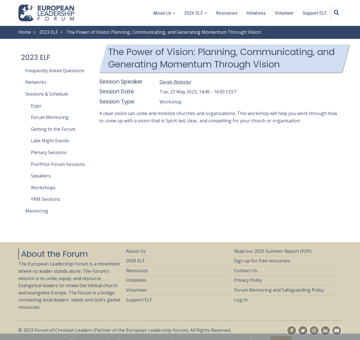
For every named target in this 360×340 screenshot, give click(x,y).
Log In (241, 300)
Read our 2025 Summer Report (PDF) (272, 251)
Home (24, 32)
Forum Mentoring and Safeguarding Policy (279, 290)
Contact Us (245, 270)
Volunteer (284, 13)
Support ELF (315, 13)
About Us (164, 13)
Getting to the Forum (53, 129)
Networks (35, 82)
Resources (226, 13)
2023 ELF (48, 32)
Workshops (43, 187)
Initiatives (256, 13)
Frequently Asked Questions (54, 70)
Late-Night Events (50, 141)
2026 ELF (195, 13)
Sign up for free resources (262, 261)
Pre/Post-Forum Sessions (58, 164)
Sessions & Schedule (46, 94)
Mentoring (36, 211)
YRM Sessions (45, 199)
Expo (36, 106)
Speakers (41, 176)
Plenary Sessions (49, 152)
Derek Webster (175, 82)
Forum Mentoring (50, 117)
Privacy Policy (248, 280)
